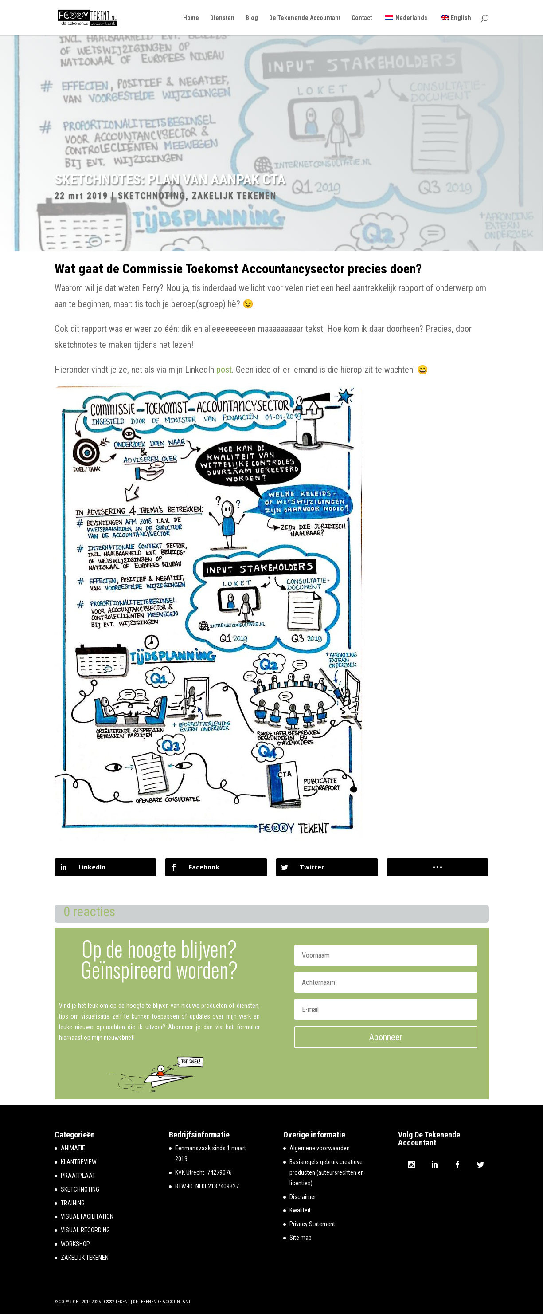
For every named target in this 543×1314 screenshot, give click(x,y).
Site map (300, 1237)
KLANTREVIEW (79, 1161)
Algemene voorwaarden (319, 1148)
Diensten (222, 18)
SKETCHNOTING (152, 195)
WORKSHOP (75, 1243)
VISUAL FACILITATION (87, 1216)
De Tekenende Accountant (304, 18)
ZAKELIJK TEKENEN (234, 195)
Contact (362, 18)
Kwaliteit (300, 1210)
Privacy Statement (312, 1223)
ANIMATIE (73, 1148)
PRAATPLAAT (78, 1175)
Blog (252, 18)
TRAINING (73, 1203)
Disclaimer (302, 1196)
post (224, 369)
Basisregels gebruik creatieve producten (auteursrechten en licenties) (326, 1172)
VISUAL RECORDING (85, 1230)
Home (191, 18)
